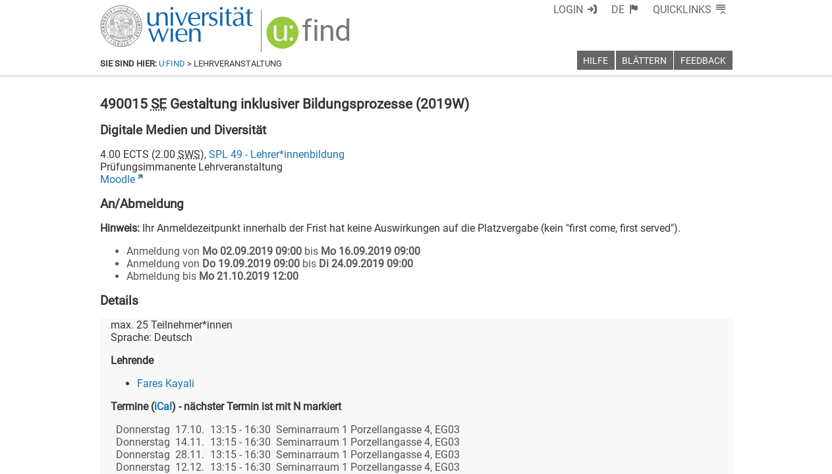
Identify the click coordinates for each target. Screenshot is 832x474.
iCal (163, 406)
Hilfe (595, 60)
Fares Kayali (165, 383)
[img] (309, 37)
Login (568, 9)
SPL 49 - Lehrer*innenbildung (277, 154)
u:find (172, 63)
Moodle (117, 179)
